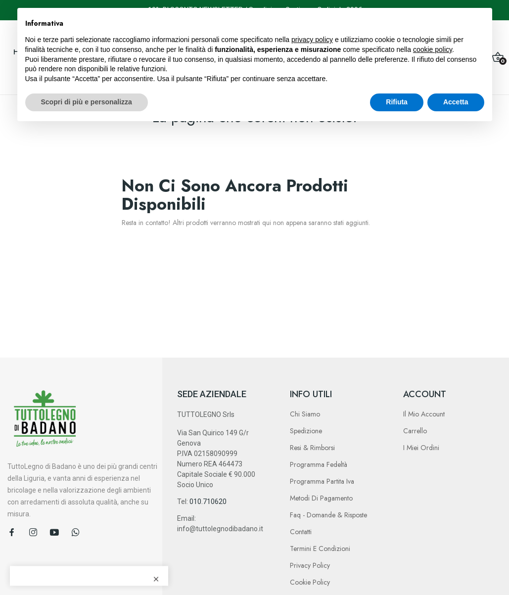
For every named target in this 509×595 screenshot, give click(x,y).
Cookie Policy (310, 582)
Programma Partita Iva (322, 481)
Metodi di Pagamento (321, 498)
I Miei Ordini (421, 448)
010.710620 (208, 501)
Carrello (415, 431)
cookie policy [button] (432, 49)
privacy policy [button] (312, 40)
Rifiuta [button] (397, 102)
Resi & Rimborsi (312, 448)
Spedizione (306, 431)
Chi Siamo (305, 414)
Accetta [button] (455, 102)
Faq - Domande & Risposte (328, 515)
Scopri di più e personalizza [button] (86, 102)
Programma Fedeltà (318, 464)
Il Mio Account (424, 414)
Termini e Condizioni (320, 548)
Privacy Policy (310, 565)
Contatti (301, 532)
